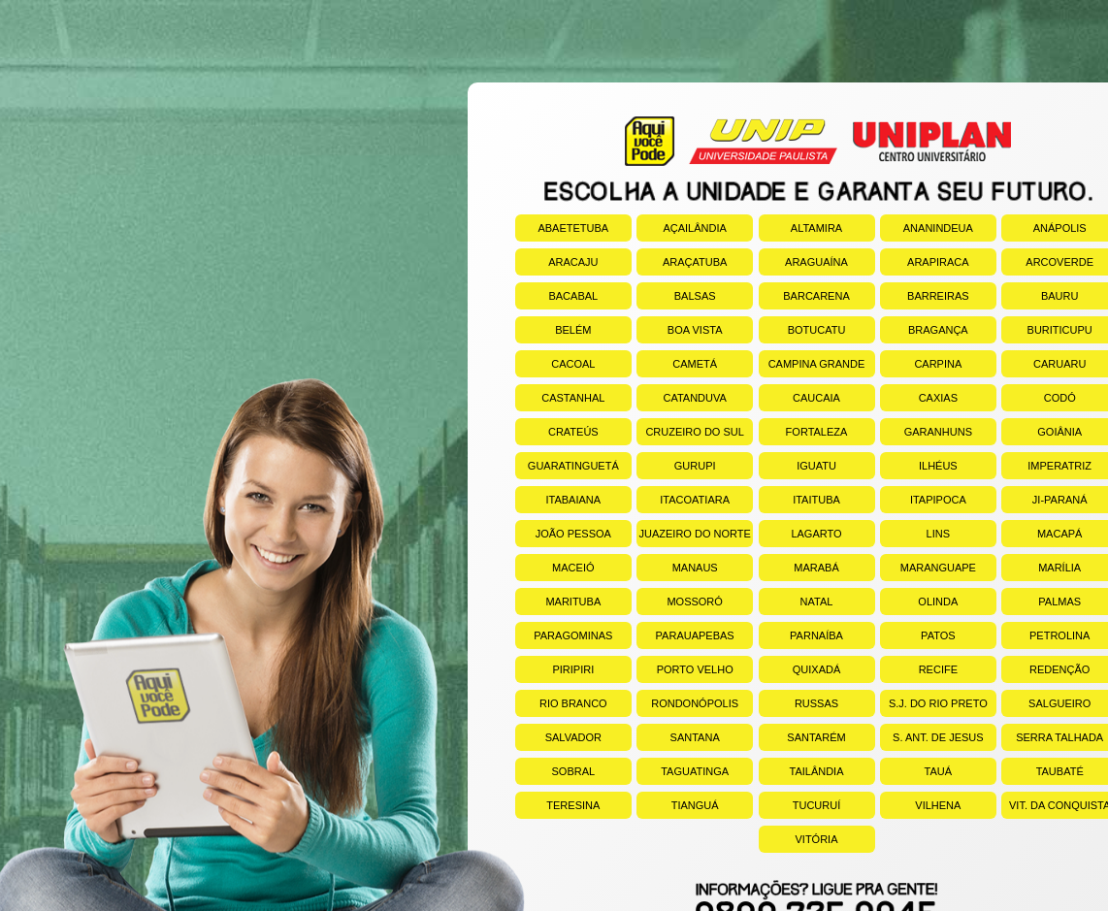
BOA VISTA (679, 329)
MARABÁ (799, 567)
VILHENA (920, 805)
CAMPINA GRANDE (812, 363)
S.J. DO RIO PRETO (934, 703)
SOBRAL (555, 771)
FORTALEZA (803, 431)
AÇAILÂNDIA (681, 228)
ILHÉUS (919, 465)
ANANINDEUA (926, 228)
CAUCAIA (799, 397)
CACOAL (555, 363)
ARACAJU (557, 262)
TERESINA (558, 805)
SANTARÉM (802, 737)
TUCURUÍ (800, 805)
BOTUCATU (802, 329)
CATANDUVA (681, 397)
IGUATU (797, 465)
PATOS (918, 635)
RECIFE (919, 669)
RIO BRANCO (561, 703)
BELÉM (553, 329)
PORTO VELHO (684, 669)
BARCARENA (804, 295)
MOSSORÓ (679, 601)
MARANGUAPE (928, 567)
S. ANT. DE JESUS (932, 737)
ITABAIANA (558, 499)
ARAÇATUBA (681, 262)
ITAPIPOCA (923, 499)
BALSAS (675, 295)
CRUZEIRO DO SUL (690, 431)
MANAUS (677, 567)
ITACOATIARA (683, 499)
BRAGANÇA (924, 329)
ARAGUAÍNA (803, 262)
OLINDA (919, 601)
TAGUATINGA (682, 771)
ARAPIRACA (924, 262)
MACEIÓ (555, 567)
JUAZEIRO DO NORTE (693, 533)
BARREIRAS (924, 295)
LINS (915, 533)
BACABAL (556, 295)
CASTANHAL (560, 397)
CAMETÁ (676, 363)
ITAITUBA (799, 499)
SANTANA (678, 737)
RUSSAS (799, 703)
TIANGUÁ (677, 805)
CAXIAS (919, 397)
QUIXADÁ (800, 669)
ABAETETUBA (561, 228)
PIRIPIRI (554, 669)
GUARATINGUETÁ (567, 465)
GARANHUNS (926, 431)
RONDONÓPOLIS (687, 703)
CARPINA (920, 363)
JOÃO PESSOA (563, 533)
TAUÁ (916, 771)
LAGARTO (800, 533)
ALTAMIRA (801, 228)
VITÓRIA (798, 839)
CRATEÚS (557, 431)
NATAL (796, 601)
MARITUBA (558, 601)
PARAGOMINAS (564, 635)
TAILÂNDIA (801, 771)
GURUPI (675, 465)
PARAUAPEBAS (685, 635)
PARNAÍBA (801, 635)
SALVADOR (558, 737)
